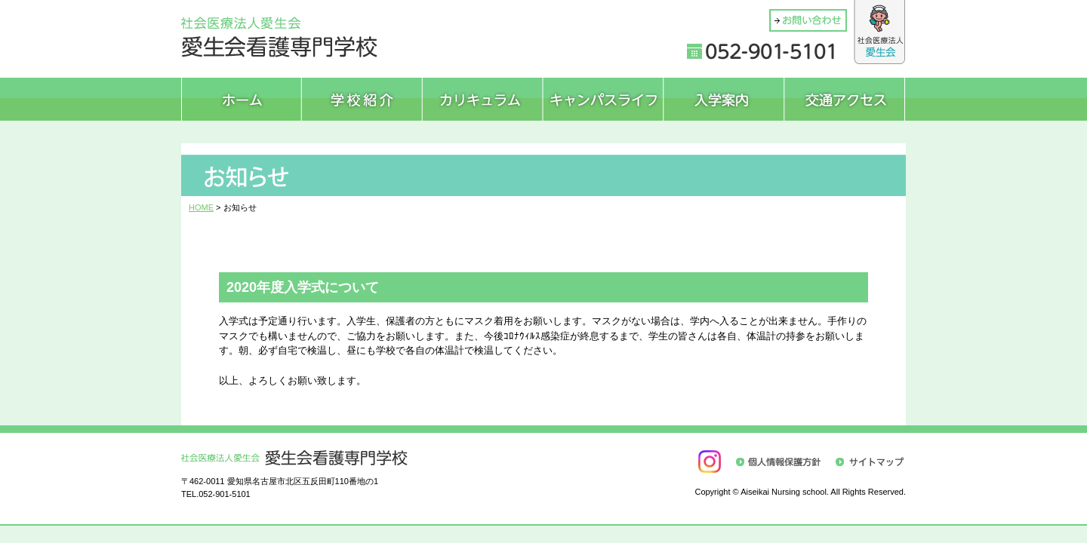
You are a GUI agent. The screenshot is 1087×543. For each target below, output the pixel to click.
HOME (201, 207)
